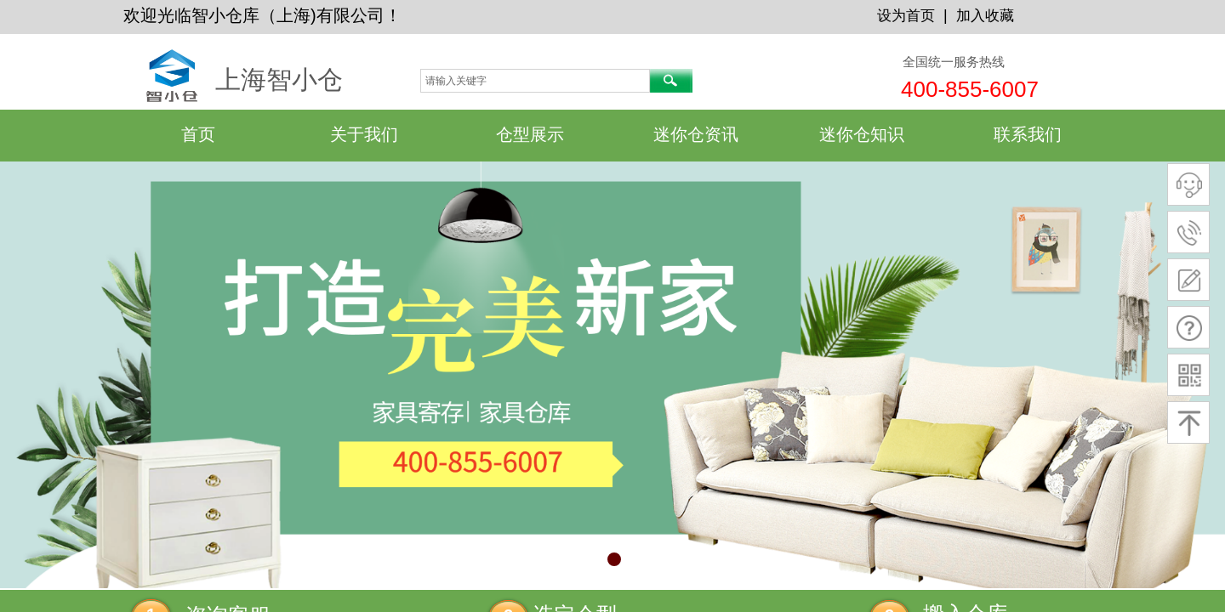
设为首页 (906, 16)
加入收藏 (985, 16)
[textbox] (535, 81)
